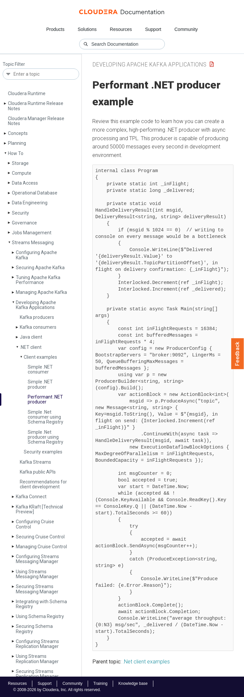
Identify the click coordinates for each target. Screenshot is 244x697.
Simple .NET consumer (40, 369)
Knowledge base (133, 683)
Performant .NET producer (45, 399)
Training (100, 683)
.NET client (31, 347)
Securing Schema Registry (34, 629)
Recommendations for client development (43, 484)
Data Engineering (29, 202)
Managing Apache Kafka (41, 292)
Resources (121, 29)
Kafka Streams (35, 462)
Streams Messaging (33, 242)
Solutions (87, 29)
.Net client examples (146, 661)
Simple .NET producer (40, 384)
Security (20, 213)
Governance (24, 222)
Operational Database (34, 192)
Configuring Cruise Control (35, 524)
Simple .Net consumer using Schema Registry (45, 417)
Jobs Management (31, 232)
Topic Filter (14, 64)
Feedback (237, 354)
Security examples (43, 451)
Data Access (25, 183)
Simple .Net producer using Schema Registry (45, 437)
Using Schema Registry (40, 616)
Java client (31, 337)
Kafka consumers (38, 327)
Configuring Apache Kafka (36, 255)
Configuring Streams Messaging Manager (37, 559)
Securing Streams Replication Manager (37, 674)
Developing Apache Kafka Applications (36, 305)
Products (55, 29)
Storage (20, 163)
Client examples (40, 357)
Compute (21, 173)
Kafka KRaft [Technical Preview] (39, 509)
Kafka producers (37, 317)
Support (153, 29)
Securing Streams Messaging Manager (37, 589)
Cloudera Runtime (27, 93)
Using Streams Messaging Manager (37, 574)
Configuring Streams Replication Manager (37, 644)
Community (186, 29)
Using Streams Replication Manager (37, 659)
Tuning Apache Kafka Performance (38, 280)
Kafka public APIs (38, 472)
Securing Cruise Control (40, 536)
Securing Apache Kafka (40, 267)
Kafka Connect (31, 496)
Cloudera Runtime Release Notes (35, 106)
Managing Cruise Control (41, 546)
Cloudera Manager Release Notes (36, 121)
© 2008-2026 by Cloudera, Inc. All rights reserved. (57, 689)
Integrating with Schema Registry (41, 604)
